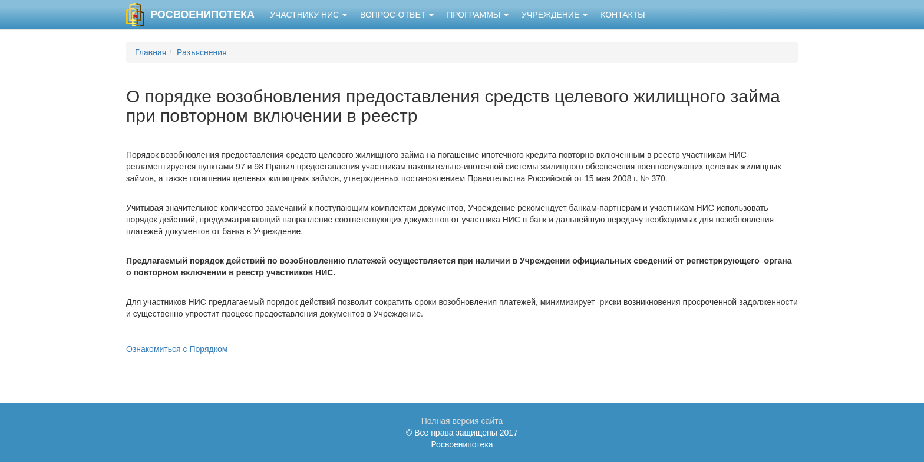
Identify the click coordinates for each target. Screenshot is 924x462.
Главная (150, 52)
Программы (478, 14)
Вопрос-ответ (397, 14)
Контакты (622, 14)
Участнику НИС (308, 14)
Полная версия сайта (462, 421)
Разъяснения (202, 52)
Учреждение (555, 14)
